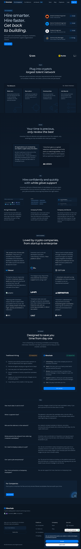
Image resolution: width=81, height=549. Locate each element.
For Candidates (40, 532)
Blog (55, 2)
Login (68, 2)
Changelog (38, 535)
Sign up (74, 2)
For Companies (18, 2)
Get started (8, 44)
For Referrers (27, 2)
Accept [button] (62, 541)
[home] (8, 2)
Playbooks (61, 2)
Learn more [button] (62, 544)
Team (50, 2)
